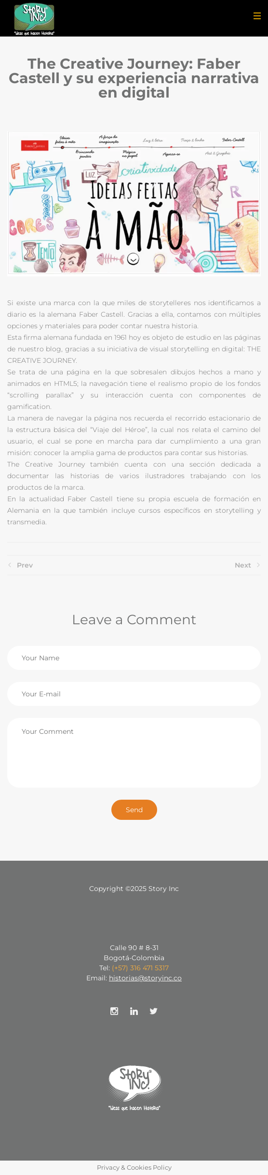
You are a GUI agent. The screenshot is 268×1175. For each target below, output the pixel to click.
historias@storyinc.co (145, 978)
